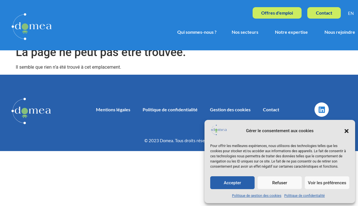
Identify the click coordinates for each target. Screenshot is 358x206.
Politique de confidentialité (304, 196)
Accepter (232, 182)
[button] (346, 131)
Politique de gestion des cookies (256, 196)
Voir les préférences (327, 182)
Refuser (279, 182)
